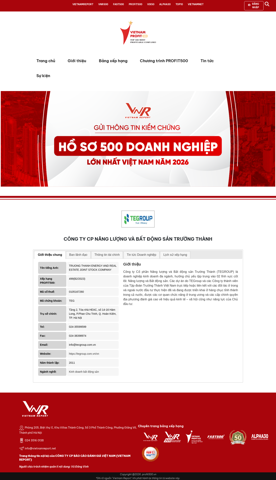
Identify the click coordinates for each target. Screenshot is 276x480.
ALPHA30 (165, 4)
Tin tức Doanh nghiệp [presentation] (141, 254)
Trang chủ (45, 60)
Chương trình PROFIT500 (164, 60)
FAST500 (118, 4)
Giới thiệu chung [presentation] (50, 254)
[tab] (49, 255)
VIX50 (150, 4)
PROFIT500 (135, 4)
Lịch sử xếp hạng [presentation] (175, 254)
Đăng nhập (253, 5)
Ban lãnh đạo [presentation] (78, 254)
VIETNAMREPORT (82, 4)
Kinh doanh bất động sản (84, 371)
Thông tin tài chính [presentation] (107, 254)
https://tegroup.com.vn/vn (84, 353)
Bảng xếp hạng (113, 60)
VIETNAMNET (196, 4)
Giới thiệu (77, 60)
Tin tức (207, 60)
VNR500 (103, 4)
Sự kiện (43, 75)
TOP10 (179, 4)
